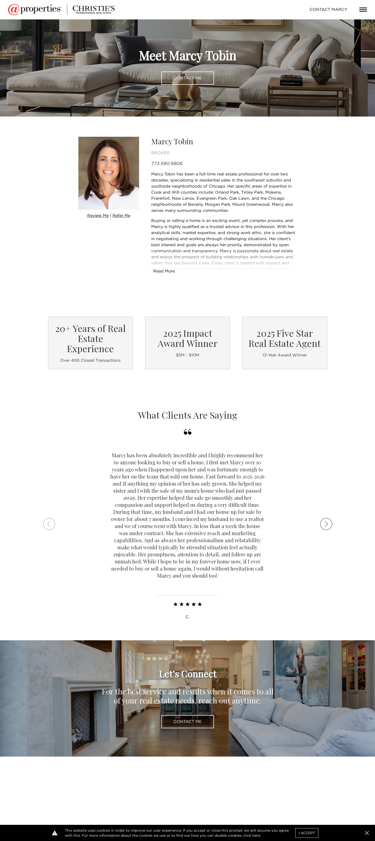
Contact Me (187, 78)
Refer (121, 215)
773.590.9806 (167, 163)
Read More (164, 271)
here (256, 835)
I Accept (307, 833)
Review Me (98, 215)
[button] (367, 833)
